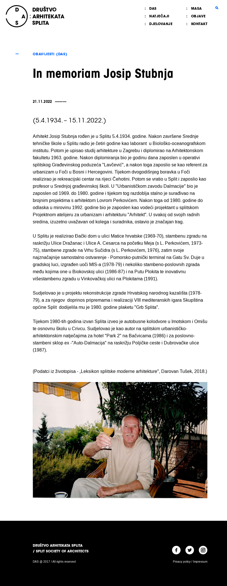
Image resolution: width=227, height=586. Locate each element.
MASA (196, 8)
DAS (153, 8)
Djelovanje (160, 24)
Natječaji (159, 16)
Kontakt (199, 24)
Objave (198, 16)
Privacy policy (182, 561)
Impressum (200, 561)
